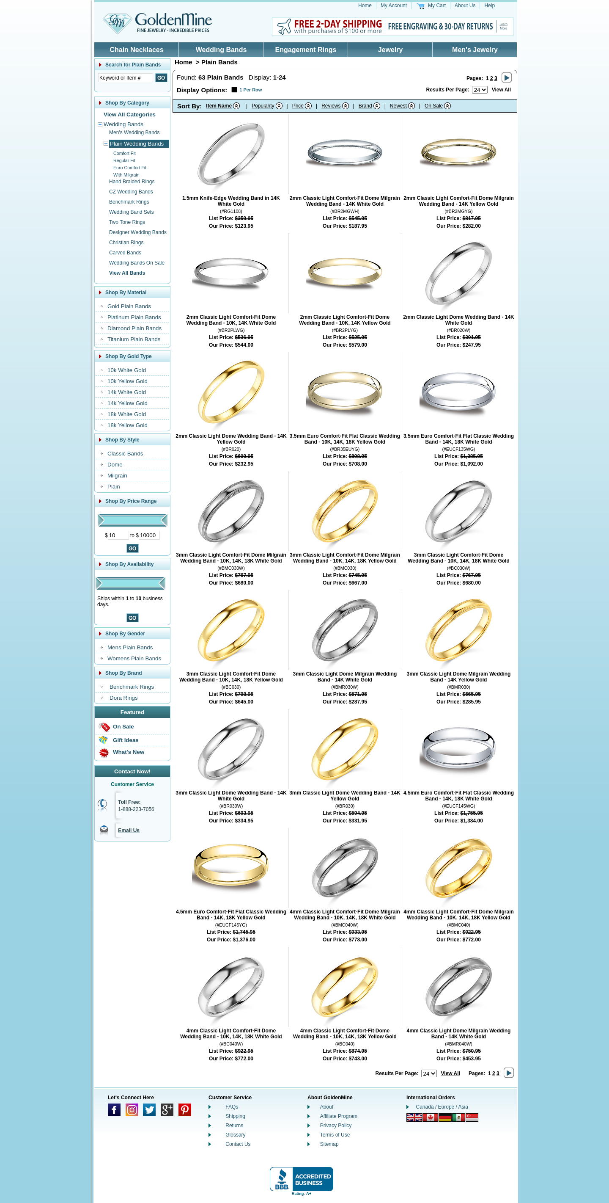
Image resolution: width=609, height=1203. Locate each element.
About (326, 1107)
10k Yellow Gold (127, 381)
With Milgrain (126, 174)
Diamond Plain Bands (134, 328)
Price (298, 106)
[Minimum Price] (118, 535)
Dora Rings (124, 698)
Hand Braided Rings (131, 182)
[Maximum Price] (149, 535)
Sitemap (329, 1144)
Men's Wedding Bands (134, 132)
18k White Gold (126, 414)
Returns (234, 1126)
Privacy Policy (336, 1126)
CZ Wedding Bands (131, 192)
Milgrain (117, 475)
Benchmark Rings (129, 202)
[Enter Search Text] (125, 77)
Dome (115, 464)
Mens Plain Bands (130, 647)
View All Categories (130, 114)
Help (489, 5)
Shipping (235, 1116)
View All (501, 90)
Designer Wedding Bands (138, 232)
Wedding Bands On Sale (137, 263)
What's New (128, 752)
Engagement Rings (306, 49)
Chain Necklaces (136, 49)
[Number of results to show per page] (480, 90)
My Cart (437, 5)
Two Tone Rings (127, 222)
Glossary (235, 1135)
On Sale (123, 726)
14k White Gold (126, 392)
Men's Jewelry (475, 49)
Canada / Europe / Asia (442, 1107)
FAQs (231, 1107)
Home (365, 5)
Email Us (129, 830)
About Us (465, 5)
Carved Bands (125, 253)
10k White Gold (126, 370)
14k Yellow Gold (127, 403)
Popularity (263, 106)
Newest (398, 106)
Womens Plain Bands (134, 658)
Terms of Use (335, 1135)
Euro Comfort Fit (129, 167)
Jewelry (390, 49)
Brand (365, 106)
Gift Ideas (126, 740)
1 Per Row (250, 89)
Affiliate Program (338, 1116)
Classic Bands (125, 453)
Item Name (219, 106)
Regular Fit (124, 160)
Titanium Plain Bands (133, 339)
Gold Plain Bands (129, 306)
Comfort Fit (124, 153)
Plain (113, 486)
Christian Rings (126, 243)
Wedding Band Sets (131, 212)
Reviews (330, 106)
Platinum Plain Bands (134, 317)
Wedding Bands (221, 49)
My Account (394, 5)
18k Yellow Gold (127, 425)
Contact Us (237, 1144)
